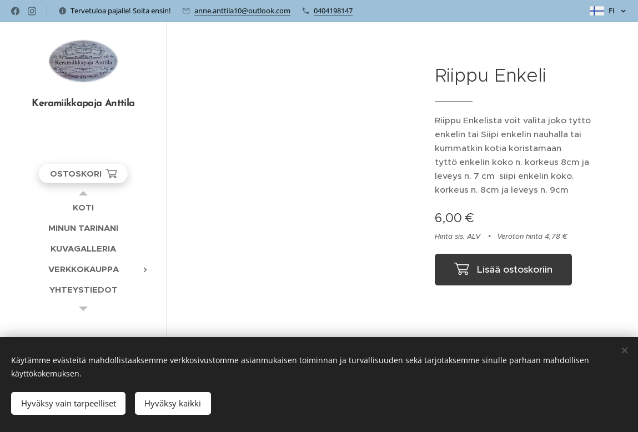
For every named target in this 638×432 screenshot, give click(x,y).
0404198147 (333, 11)
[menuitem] (83, 207)
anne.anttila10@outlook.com (242, 11)
